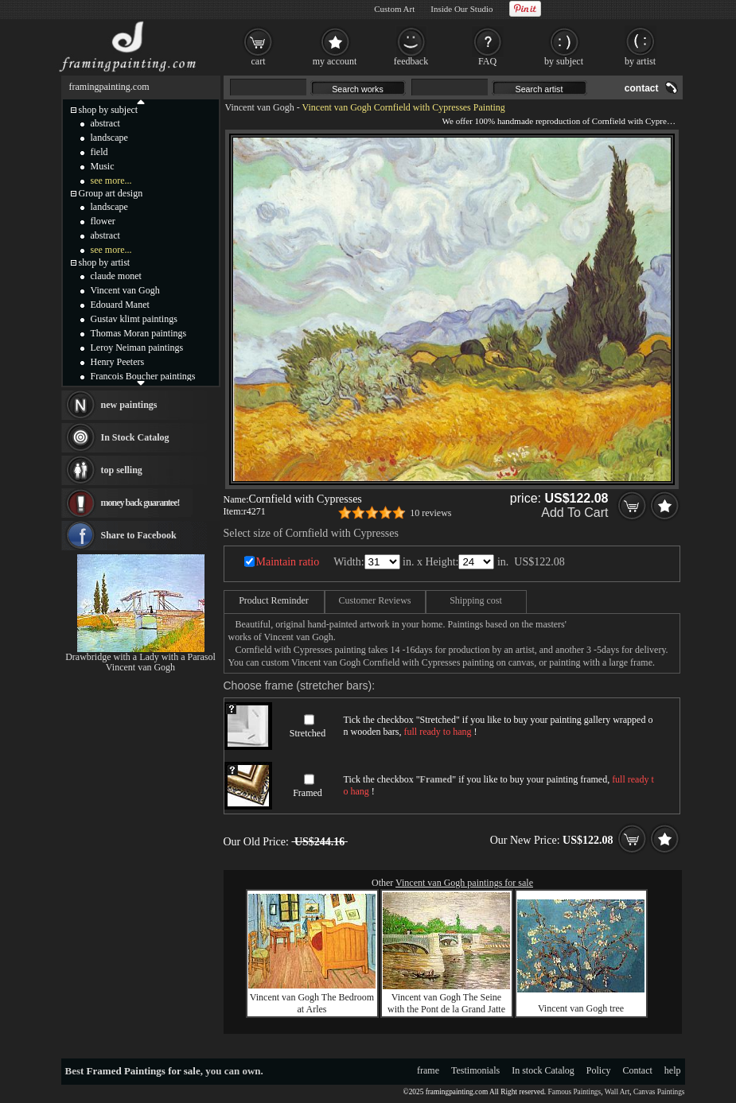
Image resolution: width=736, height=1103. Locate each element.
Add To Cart (574, 512)
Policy (598, 1070)
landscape (109, 137)
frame (428, 1070)
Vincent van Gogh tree (581, 1008)
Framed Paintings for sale (144, 1071)
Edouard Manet (120, 304)
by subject (563, 61)
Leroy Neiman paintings (137, 347)
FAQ (487, 61)
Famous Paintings (575, 1092)
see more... (111, 180)
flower (103, 221)
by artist (640, 61)
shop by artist (104, 262)
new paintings (129, 404)
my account (335, 61)
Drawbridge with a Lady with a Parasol (140, 656)
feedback (411, 61)
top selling (121, 470)
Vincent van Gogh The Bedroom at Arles (312, 1003)
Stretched (307, 733)
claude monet (116, 276)
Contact (637, 1070)
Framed (307, 792)
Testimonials (475, 1070)
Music (103, 166)
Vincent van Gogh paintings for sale (464, 882)
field (99, 151)
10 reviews (430, 512)
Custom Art (394, 9)
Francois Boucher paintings (143, 376)
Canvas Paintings (659, 1092)
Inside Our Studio (461, 9)
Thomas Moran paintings (139, 333)
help (672, 1070)
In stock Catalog (543, 1070)
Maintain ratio (288, 562)
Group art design (111, 193)
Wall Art (617, 1092)
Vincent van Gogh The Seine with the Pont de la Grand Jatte (446, 1003)
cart (258, 61)
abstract (105, 123)
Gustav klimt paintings (134, 318)
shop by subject (108, 109)
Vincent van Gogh (259, 107)
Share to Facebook (139, 535)
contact (642, 88)
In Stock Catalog (135, 437)
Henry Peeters (118, 361)
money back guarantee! (140, 502)
